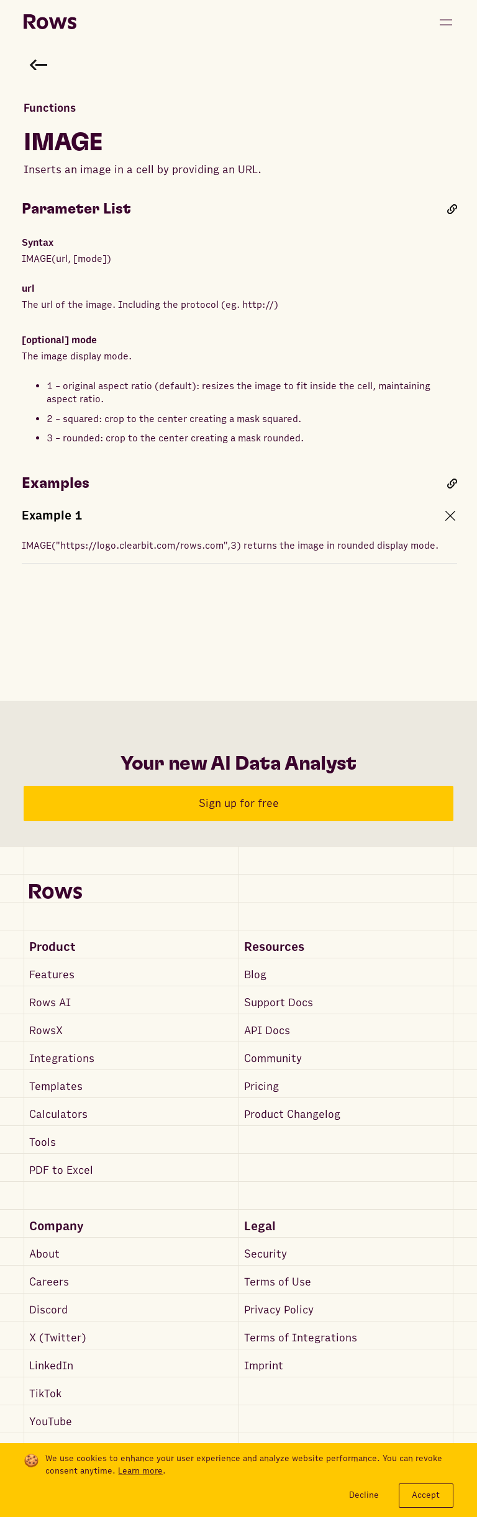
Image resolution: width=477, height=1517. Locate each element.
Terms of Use (277, 1282)
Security (265, 1254)
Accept (426, 1495)
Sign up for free (239, 803)
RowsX (46, 1030)
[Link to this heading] (452, 209)
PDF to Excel (61, 1170)
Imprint (263, 1365)
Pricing (261, 1086)
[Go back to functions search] (38, 64)
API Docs (267, 1030)
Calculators (58, 1114)
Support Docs (278, 1002)
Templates (56, 1086)
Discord (48, 1310)
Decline (364, 1495)
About (44, 1254)
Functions (50, 108)
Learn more (140, 1471)
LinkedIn (51, 1365)
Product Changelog (292, 1114)
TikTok (45, 1393)
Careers (49, 1282)
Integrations (61, 1058)
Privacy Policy (279, 1310)
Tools (42, 1142)
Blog (255, 974)
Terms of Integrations (300, 1337)
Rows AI (50, 1002)
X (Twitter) (57, 1337)
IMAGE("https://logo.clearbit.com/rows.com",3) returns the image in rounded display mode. (230, 545)
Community (273, 1058)
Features (52, 974)
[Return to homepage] (50, 22)
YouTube (50, 1421)
